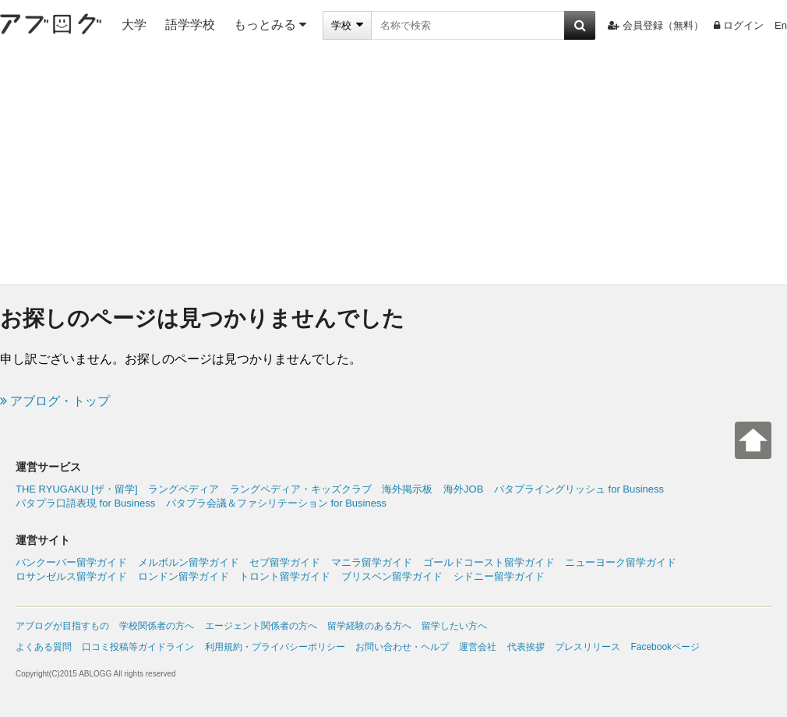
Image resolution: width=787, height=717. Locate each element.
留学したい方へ (454, 625)
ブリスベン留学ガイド (392, 576)
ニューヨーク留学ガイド (620, 562)
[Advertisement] (394, 167)
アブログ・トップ (55, 401)
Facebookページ (665, 646)
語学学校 (190, 24)
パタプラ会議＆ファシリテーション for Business (276, 503)
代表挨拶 (526, 646)
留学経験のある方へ (369, 625)
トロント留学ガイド (284, 576)
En (781, 25)
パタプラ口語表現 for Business (85, 503)
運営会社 (477, 646)
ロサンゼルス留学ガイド (71, 576)
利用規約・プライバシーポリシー (275, 646)
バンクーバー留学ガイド (71, 562)
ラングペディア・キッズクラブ (301, 489)
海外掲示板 (407, 489)
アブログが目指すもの (62, 625)
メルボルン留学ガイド (188, 562)
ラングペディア (183, 489)
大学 (134, 24)
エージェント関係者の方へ (261, 625)
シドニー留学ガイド (499, 576)
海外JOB (463, 489)
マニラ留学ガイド (371, 562)
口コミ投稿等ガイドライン (138, 646)
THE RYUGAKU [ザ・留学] (77, 489)
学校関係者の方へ (156, 625)
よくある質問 (44, 646)
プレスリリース (587, 646)
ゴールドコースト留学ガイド (489, 562)
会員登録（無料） (656, 25)
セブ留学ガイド (284, 562)
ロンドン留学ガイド (183, 576)
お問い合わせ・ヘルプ (402, 646)
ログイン (739, 25)
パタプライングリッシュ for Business (579, 489)
